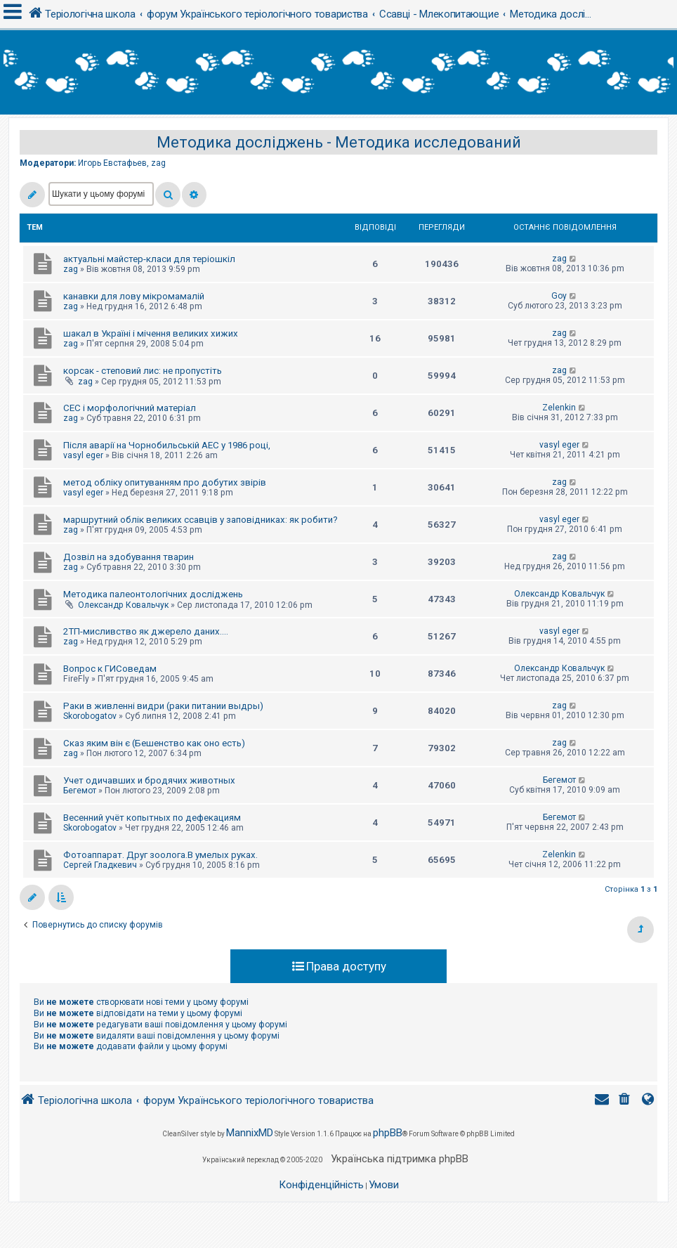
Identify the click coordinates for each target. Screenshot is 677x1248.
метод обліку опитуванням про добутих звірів (164, 482)
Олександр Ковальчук (123, 605)
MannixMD (249, 1132)
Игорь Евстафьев (112, 163)
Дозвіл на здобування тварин (128, 557)
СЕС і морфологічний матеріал (129, 408)
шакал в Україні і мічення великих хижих (150, 333)
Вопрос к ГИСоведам (110, 668)
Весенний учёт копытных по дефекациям (152, 817)
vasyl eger (83, 455)
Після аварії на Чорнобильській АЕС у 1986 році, (166, 445)
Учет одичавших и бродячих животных (149, 780)
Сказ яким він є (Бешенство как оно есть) (154, 743)
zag (158, 163)
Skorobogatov (90, 716)
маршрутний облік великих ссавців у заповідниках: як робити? (200, 519)
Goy (559, 296)
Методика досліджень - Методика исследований (339, 142)
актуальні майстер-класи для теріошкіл (149, 259)
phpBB (387, 1132)
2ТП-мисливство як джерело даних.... (145, 631)
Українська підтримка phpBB (399, 1158)
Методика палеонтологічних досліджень (153, 594)
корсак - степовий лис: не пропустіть (142, 370)
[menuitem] (626, 1100)
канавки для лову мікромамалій (133, 296)
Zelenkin (559, 407)
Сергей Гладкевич (100, 865)
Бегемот (79, 790)
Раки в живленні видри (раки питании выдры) (163, 706)
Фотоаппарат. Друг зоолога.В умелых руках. (160, 855)
